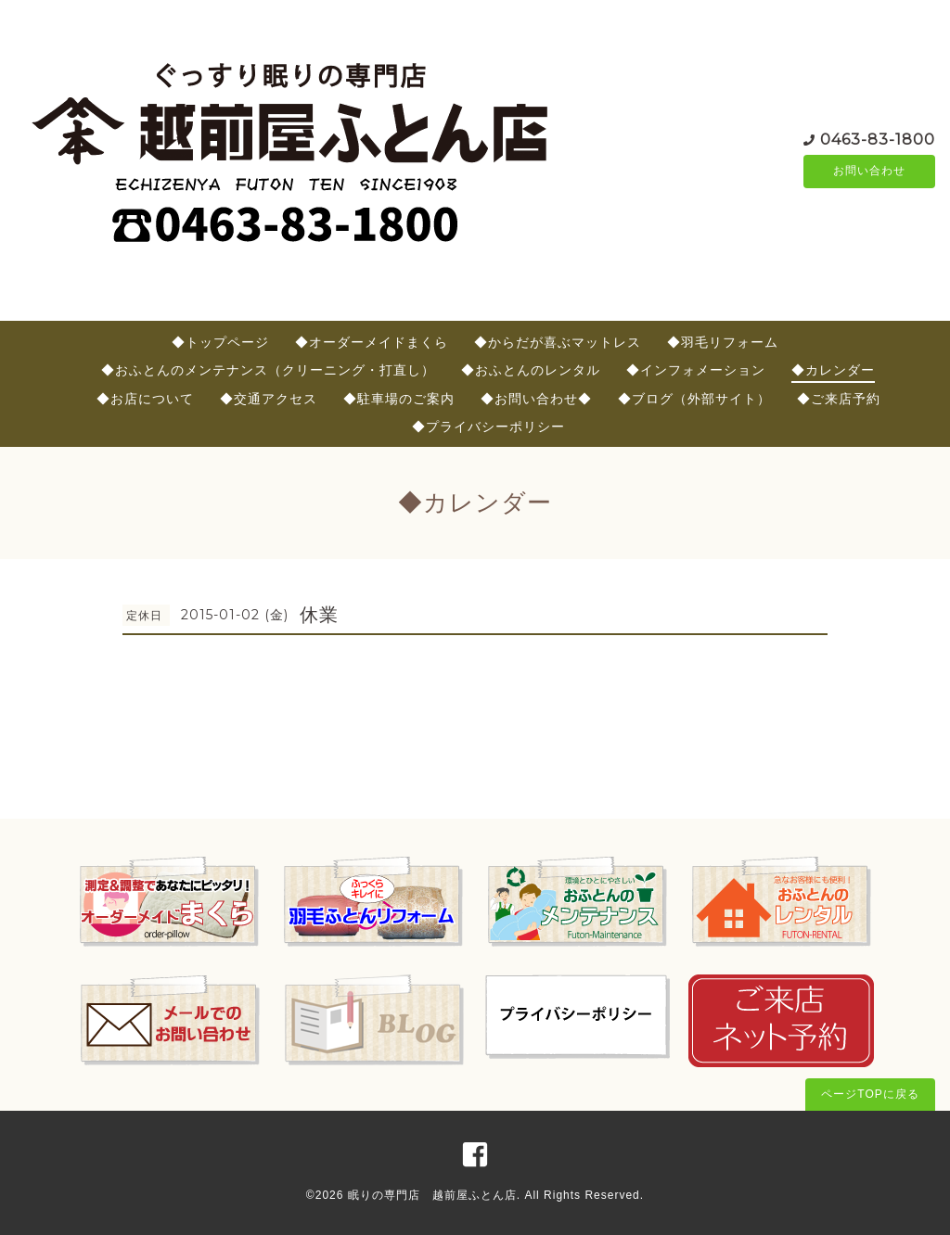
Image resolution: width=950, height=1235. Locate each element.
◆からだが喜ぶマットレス (557, 342)
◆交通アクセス (268, 398)
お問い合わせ (869, 171)
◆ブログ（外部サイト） (694, 398)
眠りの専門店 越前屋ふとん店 (432, 1195)
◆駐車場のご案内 (399, 398)
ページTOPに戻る (869, 1094)
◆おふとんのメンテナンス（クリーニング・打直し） (268, 370)
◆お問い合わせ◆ (536, 398)
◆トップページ (220, 342)
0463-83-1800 (877, 138)
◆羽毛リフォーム (722, 342)
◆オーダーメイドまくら (371, 342)
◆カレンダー (833, 370)
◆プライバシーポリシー (488, 426)
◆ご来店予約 (838, 398)
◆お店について (145, 398)
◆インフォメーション (695, 370)
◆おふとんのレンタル (530, 370)
